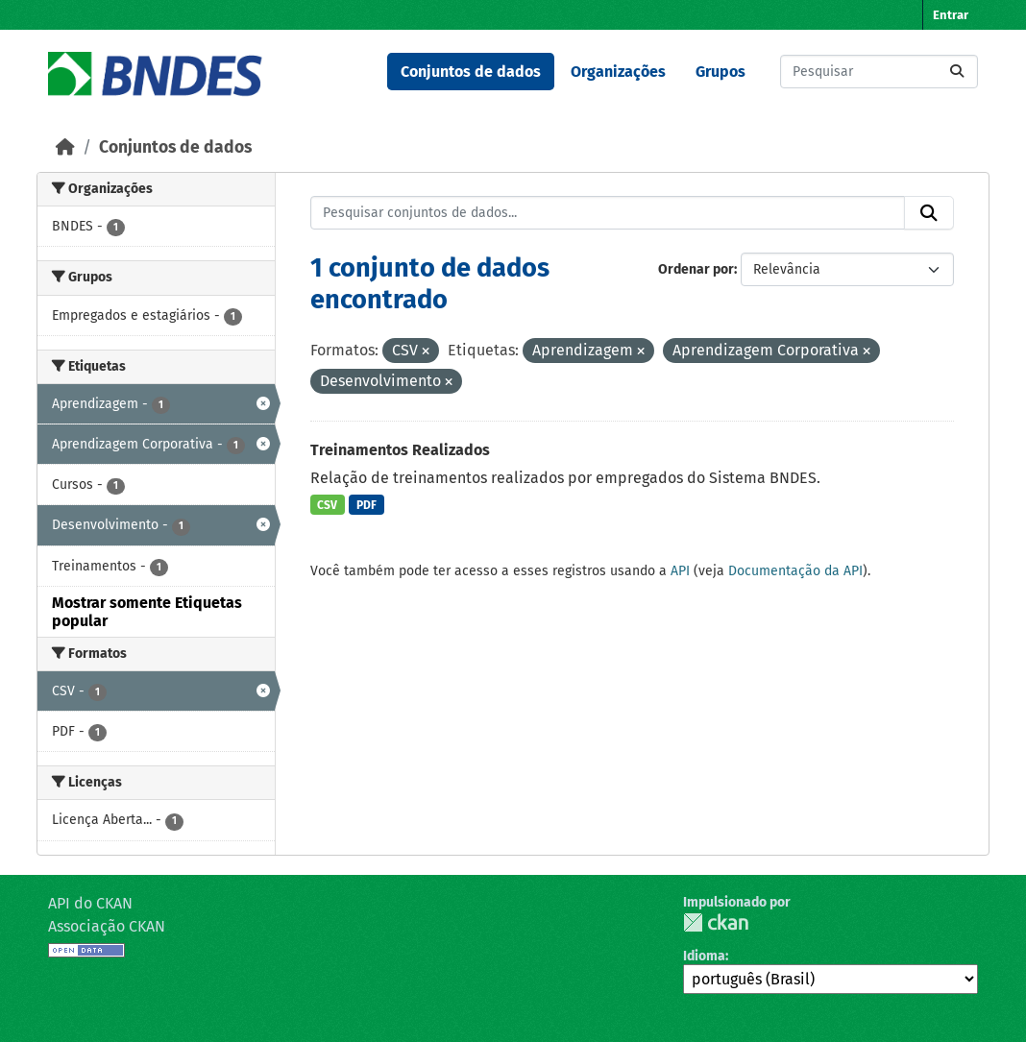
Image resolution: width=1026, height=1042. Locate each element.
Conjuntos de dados (471, 71)
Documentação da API (795, 571)
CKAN (715, 922)
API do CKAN (90, 903)
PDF (366, 505)
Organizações (618, 71)
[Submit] (957, 71)
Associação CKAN (106, 926)
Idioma (704, 956)
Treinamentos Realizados (400, 450)
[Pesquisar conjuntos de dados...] (879, 71)
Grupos (720, 71)
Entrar (950, 15)
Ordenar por (696, 269)
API (680, 571)
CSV (327, 505)
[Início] (65, 147)
